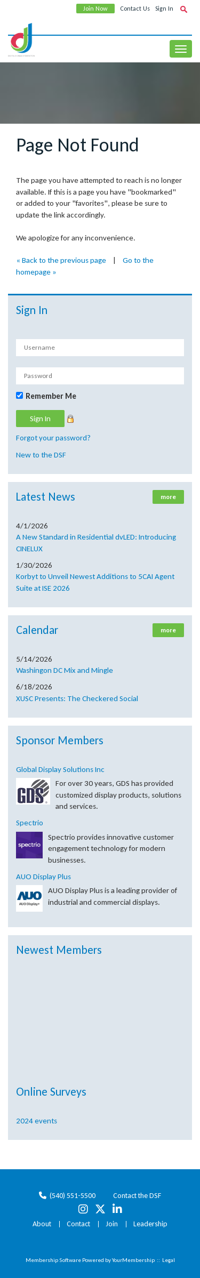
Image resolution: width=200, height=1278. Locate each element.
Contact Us (135, 8)
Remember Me (51, 396)
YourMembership (133, 1260)
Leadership (150, 1223)
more (168, 497)
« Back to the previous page (61, 260)
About (42, 1223)
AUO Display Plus (43, 876)
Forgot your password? (53, 438)
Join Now (95, 8)
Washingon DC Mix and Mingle (64, 670)
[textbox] (183, 9)
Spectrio (29, 822)
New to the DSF (41, 455)
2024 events (36, 1121)
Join (112, 1223)
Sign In (164, 8)
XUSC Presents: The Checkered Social (77, 698)
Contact (78, 1223)
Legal (168, 1260)
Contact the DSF (137, 1195)
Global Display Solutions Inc (60, 769)
